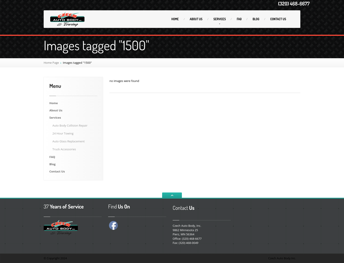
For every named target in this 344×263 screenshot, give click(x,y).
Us (196, 19)
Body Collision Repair (70, 125)
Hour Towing (62, 133)
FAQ (239, 19)
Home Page (51, 63)
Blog (256, 19)
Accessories (64, 149)
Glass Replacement (68, 141)
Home (175, 19)
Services (219, 19)
